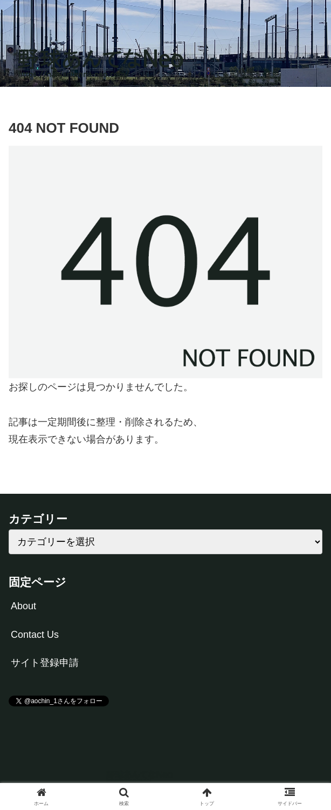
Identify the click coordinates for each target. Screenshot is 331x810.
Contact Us (35, 634)
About (23, 606)
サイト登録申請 (45, 662)
